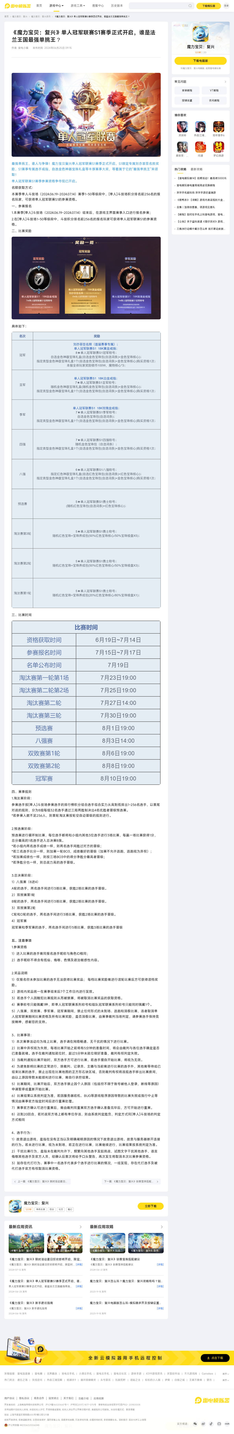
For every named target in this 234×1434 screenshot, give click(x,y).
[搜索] (161, 6)
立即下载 (151, 1206)
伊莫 (167, 1380)
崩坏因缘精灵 (88, 1380)
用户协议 (9, 1398)
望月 (209, 1380)
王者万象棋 (195, 1380)
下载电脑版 (200, 61)
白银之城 (180, 1380)
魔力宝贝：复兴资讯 (41, 16)
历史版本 (117, 5)
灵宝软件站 (173, 1373)
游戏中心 (55, 5)
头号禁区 (105, 1380)
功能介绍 (83, 1398)
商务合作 (39, 1398)
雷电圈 (38, 1373)
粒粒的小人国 (152, 1380)
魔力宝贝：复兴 (19, 16)
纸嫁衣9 (71, 1380)
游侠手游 (136, 1373)
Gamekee (207, 1373)
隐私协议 (24, 1398)
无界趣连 (52, 1373)
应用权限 (99, 1398)
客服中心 (98, 5)
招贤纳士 (54, 1398)
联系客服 (130, 1409)
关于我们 (68, 1398)
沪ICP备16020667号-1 (57, 1404)
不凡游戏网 (190, 1373)
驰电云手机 (68, 1373)
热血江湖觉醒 (54, 1380)
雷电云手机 (102, 1373)
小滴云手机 (85, 1373)
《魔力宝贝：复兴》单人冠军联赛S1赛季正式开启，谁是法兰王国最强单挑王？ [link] (92, 16)
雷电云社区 (120, 1373)
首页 (39, 5)
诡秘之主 (135, 1380)
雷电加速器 (23, 1373)
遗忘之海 (22, 1380)
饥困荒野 (120, 1380)
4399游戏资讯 (154, 1373)
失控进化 (37, 1380)
